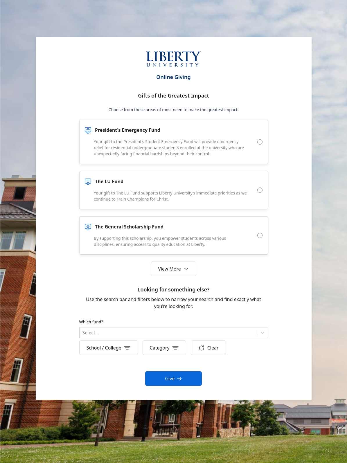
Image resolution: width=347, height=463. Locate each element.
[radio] (260, 142)
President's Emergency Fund (127, 130)
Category (164, 347)
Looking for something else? (174, 289)
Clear (208, 347)
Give (173, 378)
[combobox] (83, 332)
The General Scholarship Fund (129, 227)
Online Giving (173, 77)
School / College (109, 347)
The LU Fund (109, 181)
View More (173, 269)
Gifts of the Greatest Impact (173, 95)
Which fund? (91, 322)
